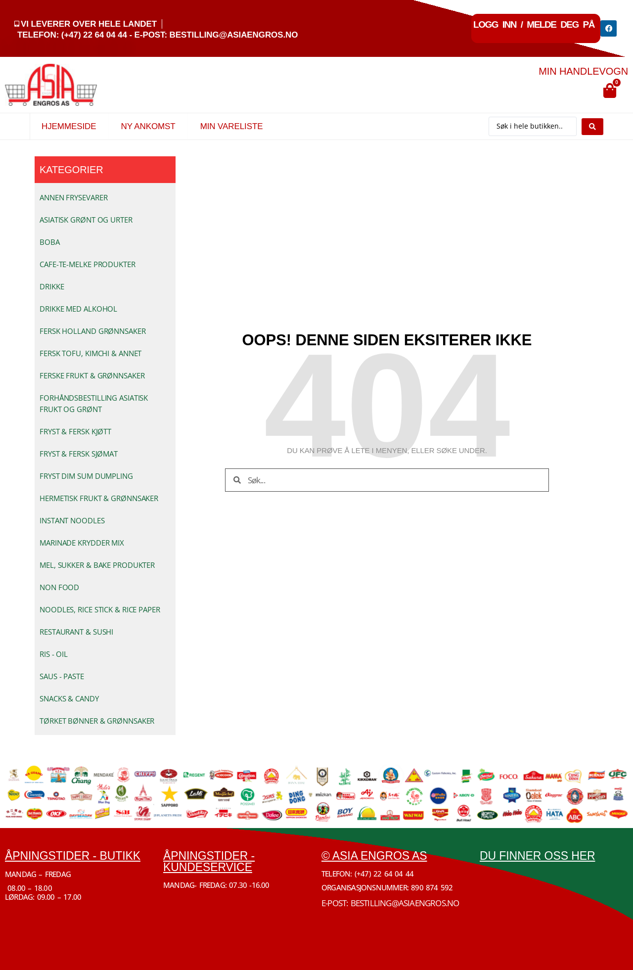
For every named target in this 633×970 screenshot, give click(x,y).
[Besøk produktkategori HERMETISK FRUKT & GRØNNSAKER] (105, 498)
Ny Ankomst (148, 126)
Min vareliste (231, 126)
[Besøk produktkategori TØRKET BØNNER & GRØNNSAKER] (105, 720)
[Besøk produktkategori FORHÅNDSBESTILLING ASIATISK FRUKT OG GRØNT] (105, 403)
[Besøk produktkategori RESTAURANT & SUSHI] (105, 631)
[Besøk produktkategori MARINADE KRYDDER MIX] (105, 542)
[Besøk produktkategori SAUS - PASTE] (105, 676)
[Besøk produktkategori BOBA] (105, 241)
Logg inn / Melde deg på (533, 24)
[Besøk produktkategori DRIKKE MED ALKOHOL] (105, 308)
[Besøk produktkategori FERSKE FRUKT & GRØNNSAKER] (105, 375)
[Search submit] (592, 126)
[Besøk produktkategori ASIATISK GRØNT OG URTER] (105, 219)
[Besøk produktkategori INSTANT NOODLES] (105, 520)
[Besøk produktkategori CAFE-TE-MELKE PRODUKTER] (105, 264)
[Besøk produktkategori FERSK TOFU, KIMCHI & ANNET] (105, 353)
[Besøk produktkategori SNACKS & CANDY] (105, 698)
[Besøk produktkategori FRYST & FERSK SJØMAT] (105, 453)
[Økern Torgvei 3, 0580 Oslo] (554, 907)
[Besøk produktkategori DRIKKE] (105, 286)
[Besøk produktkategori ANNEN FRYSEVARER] (105, 197)
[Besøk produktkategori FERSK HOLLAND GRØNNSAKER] (105, 331)
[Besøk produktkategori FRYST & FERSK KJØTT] (105, 431)
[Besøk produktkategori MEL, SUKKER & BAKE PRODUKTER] (105, 564)
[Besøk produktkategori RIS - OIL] (105, 654)
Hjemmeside (69, 126)
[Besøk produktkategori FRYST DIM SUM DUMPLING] (105, 475)
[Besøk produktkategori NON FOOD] (105, 587)
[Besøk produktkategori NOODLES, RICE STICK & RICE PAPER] (105, 609)
